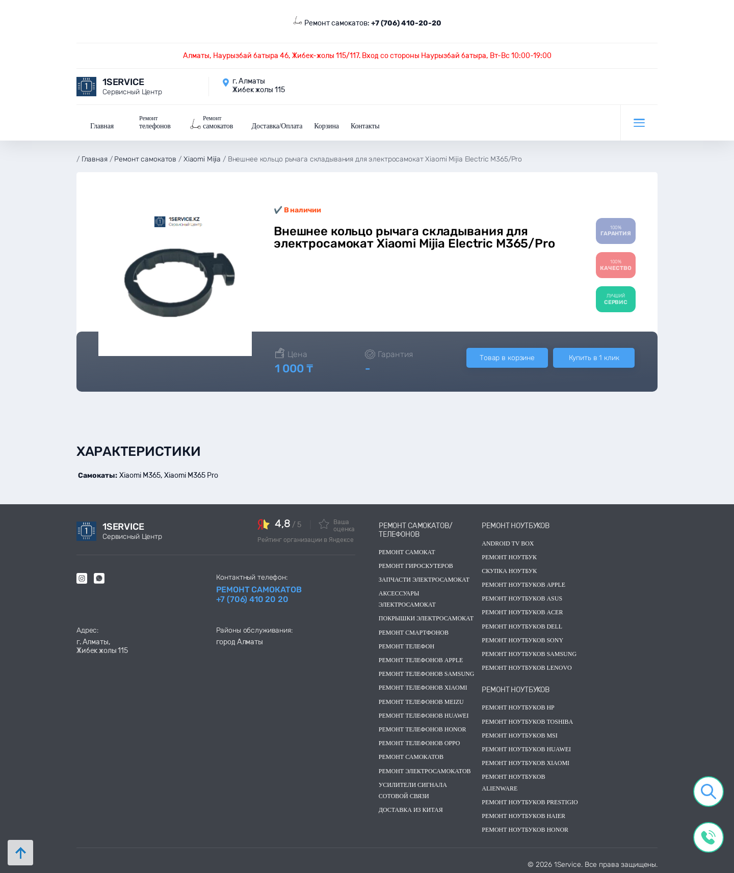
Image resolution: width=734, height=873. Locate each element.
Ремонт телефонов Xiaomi (423, 685)
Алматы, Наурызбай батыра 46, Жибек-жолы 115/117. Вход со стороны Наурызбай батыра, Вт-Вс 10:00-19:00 (367, 55)
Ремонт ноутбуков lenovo (526, 665)
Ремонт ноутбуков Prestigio (530, 800)
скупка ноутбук (509, 568)
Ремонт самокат (407, 550)
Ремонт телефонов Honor (422, 727)
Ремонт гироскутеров (416, 563)
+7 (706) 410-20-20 (406, 23)
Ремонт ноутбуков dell (522, 624)
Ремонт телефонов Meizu (421, 699)
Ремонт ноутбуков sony (522, 638)
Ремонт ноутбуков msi (520, 733)
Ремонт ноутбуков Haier (523, 813)
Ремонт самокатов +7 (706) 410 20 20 (259, 592)
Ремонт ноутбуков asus (522, 596)
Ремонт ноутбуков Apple (523, 582)
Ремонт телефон (406, 644)
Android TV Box (508, 541)
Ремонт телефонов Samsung (427, 671)
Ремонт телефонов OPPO (419, 741)
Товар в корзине (507, 355)
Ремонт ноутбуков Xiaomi (525, 761)
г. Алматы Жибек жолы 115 (258, 85)
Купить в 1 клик (594, 355)
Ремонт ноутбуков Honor (525, 827)
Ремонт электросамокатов (425, 769)
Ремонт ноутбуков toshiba (527, 719)
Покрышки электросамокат (426, 616)
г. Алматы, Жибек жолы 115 (102, 644)
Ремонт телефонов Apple (421, 658)
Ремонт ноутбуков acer (522, 610)
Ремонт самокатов (411, 754)
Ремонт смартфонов (414, 630)
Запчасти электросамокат (424, 577)
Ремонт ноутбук (509, 555)
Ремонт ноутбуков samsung (529, 652)
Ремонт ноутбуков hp (518, 705)
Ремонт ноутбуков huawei (526, 747)
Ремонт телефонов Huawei (424, 713)
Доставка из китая (411, 807)
